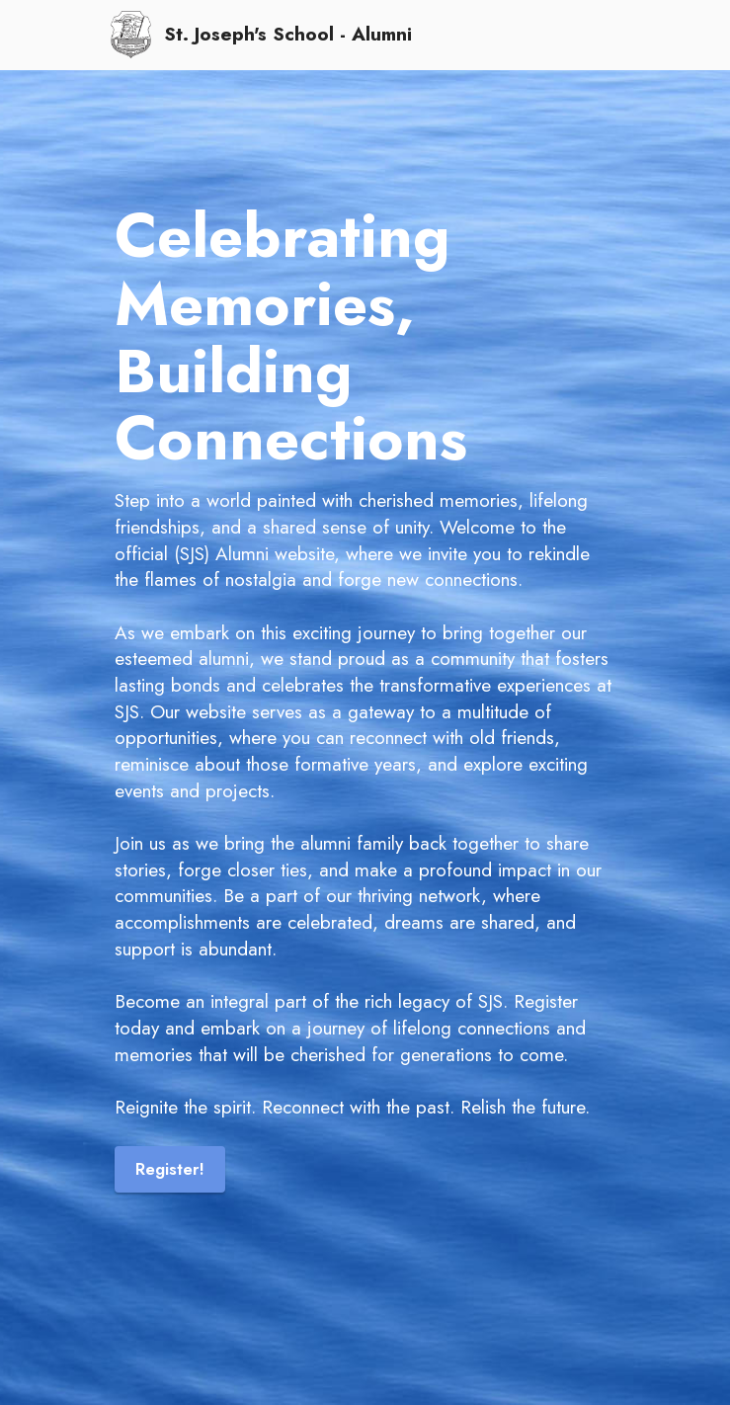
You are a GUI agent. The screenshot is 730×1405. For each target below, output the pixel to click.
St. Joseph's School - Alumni (288, 34)
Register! (170, 1169)
